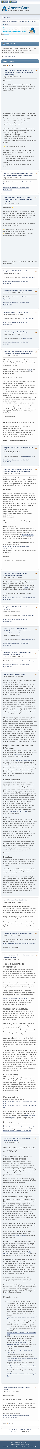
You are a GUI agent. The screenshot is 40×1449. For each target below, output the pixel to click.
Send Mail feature (30, 1115)
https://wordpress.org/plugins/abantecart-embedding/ (19, 943)
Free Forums (12, 1446)
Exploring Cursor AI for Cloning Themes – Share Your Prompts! (18, 199)
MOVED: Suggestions (25, 290)
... (13, 65)
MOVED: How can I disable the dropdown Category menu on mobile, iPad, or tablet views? (17, 631)
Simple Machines (25, 1444)
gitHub (30, 370)
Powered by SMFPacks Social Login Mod (26, 1446)
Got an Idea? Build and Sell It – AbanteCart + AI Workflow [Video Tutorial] (18, 72)
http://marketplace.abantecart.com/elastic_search (18, 1127)
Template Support (9, 312)
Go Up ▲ (26, 1442)
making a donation (28, 534)
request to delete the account (23, 760)
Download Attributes (19, 1235)
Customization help (28, 277)
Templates (7, 271)
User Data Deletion (21, 900)
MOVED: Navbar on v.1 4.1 (20, 271)
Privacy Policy (20, 674)
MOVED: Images (22, 312)
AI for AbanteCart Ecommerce (14, 70)
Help (12, 1442)
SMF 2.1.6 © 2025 (15, 1444)
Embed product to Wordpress (22, 933)
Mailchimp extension (13, 1344)
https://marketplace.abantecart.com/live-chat (17, 1130)
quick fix (26, 588)
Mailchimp (12, 1117)
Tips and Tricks (9, 173)
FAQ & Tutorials (9, 674)
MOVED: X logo (22, 332)
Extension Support (10, 332)
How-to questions (9, 629)
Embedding (7, 933)
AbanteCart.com (16, 1432)
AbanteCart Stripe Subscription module (15, 998)
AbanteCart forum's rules (19, 811)
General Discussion (10, 290)
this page (17, 754)
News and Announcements (13, 351)
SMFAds (5, 1446)
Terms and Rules (18, 1442)
